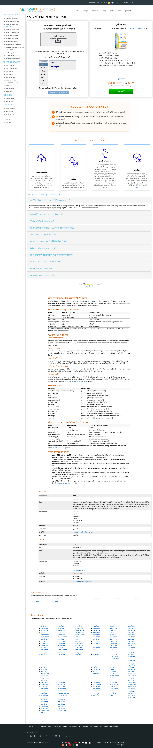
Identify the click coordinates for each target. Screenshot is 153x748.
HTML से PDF (79, 628)
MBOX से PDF (45, 635)
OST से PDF (44, 632)
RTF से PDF (96, 689)
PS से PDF (113, 630)
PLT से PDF (44, 669)
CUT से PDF (131, 658)
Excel (43, 68)
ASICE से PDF (62, 710)
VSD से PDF (113, 626)
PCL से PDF (96, 637)
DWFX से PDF (132, 665)
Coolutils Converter (12, 18)
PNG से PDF (96, 628)
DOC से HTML (59, 599)
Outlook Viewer (10, 108)
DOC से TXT (58, 601)
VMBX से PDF (62, 706)
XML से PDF (44, 639)
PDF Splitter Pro (11, 74)
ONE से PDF (96, 682)
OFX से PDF (113, 669)
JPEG (43, 74)
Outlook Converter (52, 726)
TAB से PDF (44, 682)
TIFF (42, 84)
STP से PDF (44, 680)
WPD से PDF (114, 686)
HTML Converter (83, 726)
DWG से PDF (131, 661)
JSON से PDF (79, 637)
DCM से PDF (114, 639)
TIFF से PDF (96, 635)
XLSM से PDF (45, 637)
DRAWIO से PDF (80, 652)
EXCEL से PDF (114, 676)
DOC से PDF (96, 686)
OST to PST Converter (13, 50)
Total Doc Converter (10, 27)
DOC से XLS (39, 599)
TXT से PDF (78, 639)
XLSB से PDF (45, 684)
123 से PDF (131, 639)
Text (42, 80)
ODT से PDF (131, 630)
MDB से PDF (61, 686)
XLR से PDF (131, 635)
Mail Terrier (9, 101)
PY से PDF (113, 695)
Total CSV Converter (12, 35)
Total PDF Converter (12, 24)
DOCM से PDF (114, 682)
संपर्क (119, 11)
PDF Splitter (9, 71)
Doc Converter (72, 726)
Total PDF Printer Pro (12, 83)
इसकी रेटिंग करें (89, 286)
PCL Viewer (9, 117)
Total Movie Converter (13, 58)
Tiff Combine (10, 88)
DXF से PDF (131, 628)
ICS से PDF (113, 673)
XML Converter (104, 726)
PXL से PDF (131, 632)
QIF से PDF (113, 667)
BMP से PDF (96, 632)
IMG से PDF (61, 639)
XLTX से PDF (44, 643)
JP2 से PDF (113, 632)
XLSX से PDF (62, 628)
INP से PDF (113, 693)
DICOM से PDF (62, 637)
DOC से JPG (115, 599)
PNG (42, 77)
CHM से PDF (44, 628)
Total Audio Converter (13, 56)
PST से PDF (44, 630)
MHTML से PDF (80, 635)
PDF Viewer (9, 120)
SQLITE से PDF (62, 695)
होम (77, 11)
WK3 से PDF (131, 637)
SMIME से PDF (45, 710)
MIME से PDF (45, 708)
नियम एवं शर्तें (45, 743)
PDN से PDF (79, 650)
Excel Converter (93, 726)
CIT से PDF (113, 637)
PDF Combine (10, 65)
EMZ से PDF (113, 635)
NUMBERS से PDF (63, 693)
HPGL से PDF (62, 641)
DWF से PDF (79, 626)
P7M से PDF (78, 643)
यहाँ (137, 187)
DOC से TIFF (40, 601)
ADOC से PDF (79, 630)
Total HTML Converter (13, 21)
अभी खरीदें (121, 91)
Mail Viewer (9, 111)
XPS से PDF (61, 645)
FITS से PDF (44, 652)
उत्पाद (104, 11)
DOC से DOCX (78, 599)
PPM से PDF (113, 628)
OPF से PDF (61, 708)
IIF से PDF (113, 671)
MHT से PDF (79, 645)
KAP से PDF (44, 641)
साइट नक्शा (30, 743)
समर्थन (111, 11)
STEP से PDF (45, 678)
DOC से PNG (134, 599)
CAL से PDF (96, 639)
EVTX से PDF (97, 641)
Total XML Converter (12, 38)
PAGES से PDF (62, 691)
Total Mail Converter (12, 41)
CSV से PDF (44, 654)
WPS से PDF (114, 689)
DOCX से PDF (62, 648)
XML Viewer (9, 123)
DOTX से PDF (97, 695)
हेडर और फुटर (55, 67)
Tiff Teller (9, 91)
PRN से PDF (96, 626)
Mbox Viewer (10, 114)
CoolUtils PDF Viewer (79, 570)
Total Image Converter (13, 53)
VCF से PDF (61, 652)
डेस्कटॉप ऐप (95, 11)
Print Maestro (10, 98)
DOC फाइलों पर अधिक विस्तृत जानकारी (83, 532)
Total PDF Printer (11, 80)
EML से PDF (61, 654)
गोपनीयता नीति (37, 743)
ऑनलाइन (85, 11)
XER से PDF (96, 643)
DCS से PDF (61, 632)
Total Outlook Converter (13, 44)
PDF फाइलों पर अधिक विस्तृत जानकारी (82, 581)
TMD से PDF (113, 691)
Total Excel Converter (12, 29)
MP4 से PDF (61, 635)
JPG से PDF (96, 630)
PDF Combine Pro (11, 68)
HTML (43, 71)
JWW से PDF (131, 656)
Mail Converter (63, 726)
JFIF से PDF (78, 648)
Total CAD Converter (12, 32)
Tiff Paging (9, 86)
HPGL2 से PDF (62, 650)
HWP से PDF (114, 684)
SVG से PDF (44, 648)
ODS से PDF (131, 669)
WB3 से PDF (61, 630)
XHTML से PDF (79, 632)
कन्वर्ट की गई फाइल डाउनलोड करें (58, 92)
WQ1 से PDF (131, 626)
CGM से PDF (44, 645)
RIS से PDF (78, 654)
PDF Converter (41, 726)
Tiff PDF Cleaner (11, 77)
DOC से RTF (96, 599)
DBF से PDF (61, 643)
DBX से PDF (61, 702)
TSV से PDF (44, 650)
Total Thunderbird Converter (15, 47)
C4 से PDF (44, 626)
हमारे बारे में (128, 11)
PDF (42, 65)
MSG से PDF (79, 641)
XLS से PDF (61, 626)
